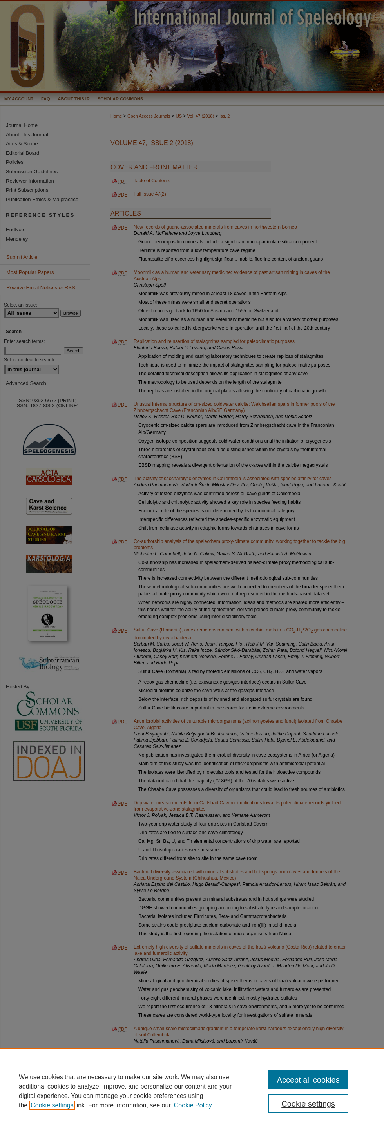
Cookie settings (52, 1105)
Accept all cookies (308, 1080)
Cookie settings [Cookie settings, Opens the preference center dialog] (308, 1104)
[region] (192, 1091)
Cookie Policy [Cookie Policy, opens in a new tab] (193, 1105)
